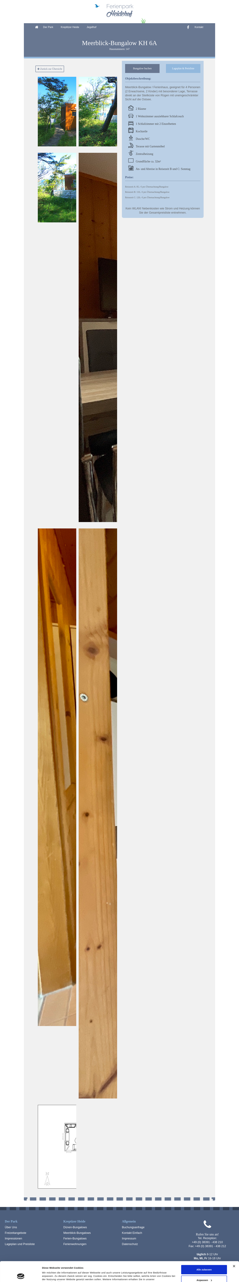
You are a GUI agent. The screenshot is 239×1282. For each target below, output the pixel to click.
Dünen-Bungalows (75, 1227)
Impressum (129, 1238)
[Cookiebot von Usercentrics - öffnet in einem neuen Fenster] (21, 1275)
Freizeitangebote (15, 1232)
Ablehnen (204, 1271)
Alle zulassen (204, 1250)
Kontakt (199, 27)
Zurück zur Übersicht (49, 69)
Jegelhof (91, 27)
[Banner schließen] (234, 1247)
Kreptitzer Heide (70, 27)
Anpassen (204, 1261)
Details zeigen (50, 1275)
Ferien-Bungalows (75, 1238)
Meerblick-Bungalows (77, 1232)
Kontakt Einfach (132, 1232)
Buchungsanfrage (133, 1227)
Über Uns (11, 1227)
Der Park (48, 27)
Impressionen (13, 1238)
